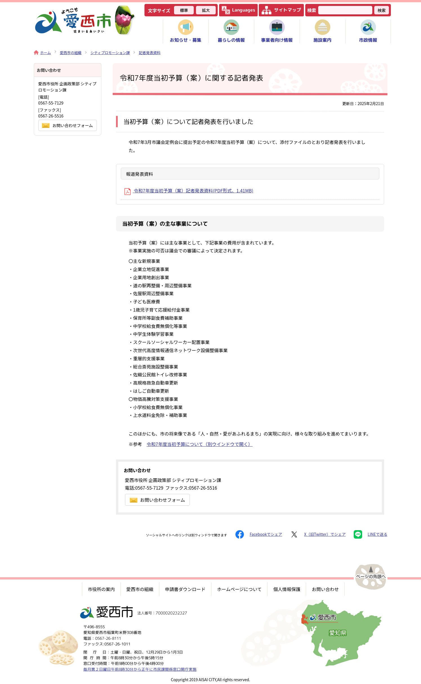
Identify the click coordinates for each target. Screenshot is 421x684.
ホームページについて (239, 589)
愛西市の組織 (71, 52)
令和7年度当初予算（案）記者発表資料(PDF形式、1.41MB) (188, 190)
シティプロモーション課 (110, 52)
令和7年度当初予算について (200, 444)
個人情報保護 (286, 589)
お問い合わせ (325, 589)
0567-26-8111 (108, 638)
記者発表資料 (150, 52)
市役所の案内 (101, 589)
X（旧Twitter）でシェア (318, 534)
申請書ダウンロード (185, 589)
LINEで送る (370, 534)
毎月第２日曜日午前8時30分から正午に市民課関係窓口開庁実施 (139, 669)
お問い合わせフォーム (157, 499)
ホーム (42, 52)
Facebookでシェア (258, 534)
